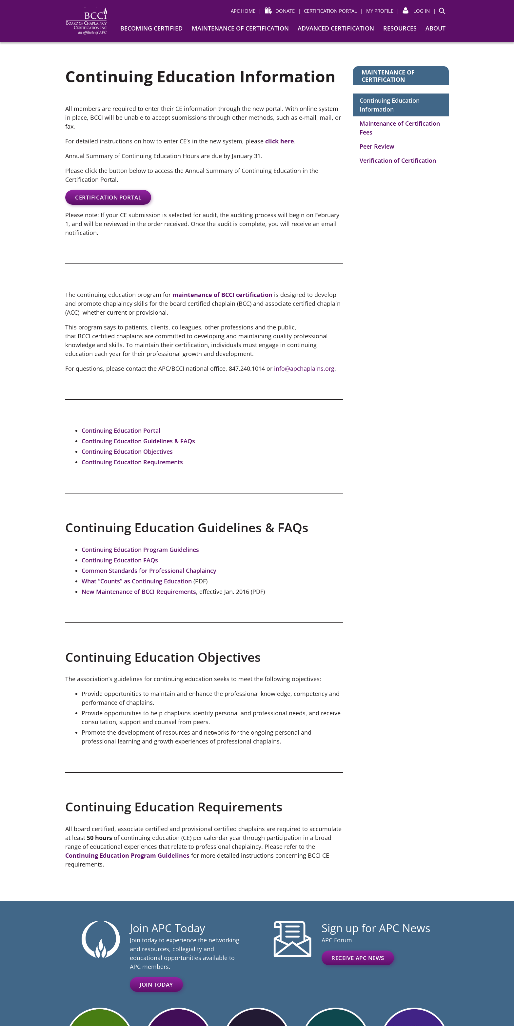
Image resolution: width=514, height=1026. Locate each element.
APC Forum (337, 940)
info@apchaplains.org (304, 368)
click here (279, 141)
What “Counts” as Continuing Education (137, 581)
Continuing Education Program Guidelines (140, 550)
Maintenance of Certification (240, 28)
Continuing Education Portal (121, 430)
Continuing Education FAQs (120, 560)
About (435, 28)
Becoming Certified (151, 28)
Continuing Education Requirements (132, 462)
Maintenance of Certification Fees (400, 127)
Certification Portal (108, 197)
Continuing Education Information (390, 104)
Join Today (156, 984)
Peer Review (377, 146)
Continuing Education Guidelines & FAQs (138, 441)
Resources (400, 28)
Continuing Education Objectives (127, 451)
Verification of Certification (398, 160)
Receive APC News (357, 958)
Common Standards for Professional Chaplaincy (149, 571)
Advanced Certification (336, 28)
